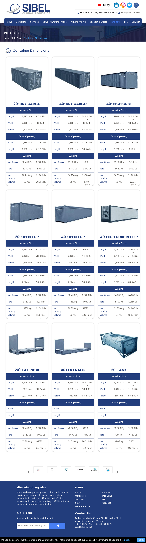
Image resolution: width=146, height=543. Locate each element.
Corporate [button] (21, 21)
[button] (29, 473)
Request (106, 492)
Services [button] (34, 21)
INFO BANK (11, 33)
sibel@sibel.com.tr (130, 12)
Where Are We (78, 21)
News (77, 502)
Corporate (80, 495)
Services (79, 499)
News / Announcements (55, 21)
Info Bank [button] (115, 21)
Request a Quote (98, 21)
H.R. (126, 21)
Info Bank (17, 38)
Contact (135, 21)
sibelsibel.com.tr (84, 527)
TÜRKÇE (106, 5)
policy (127, 539)
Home (9, 21)
